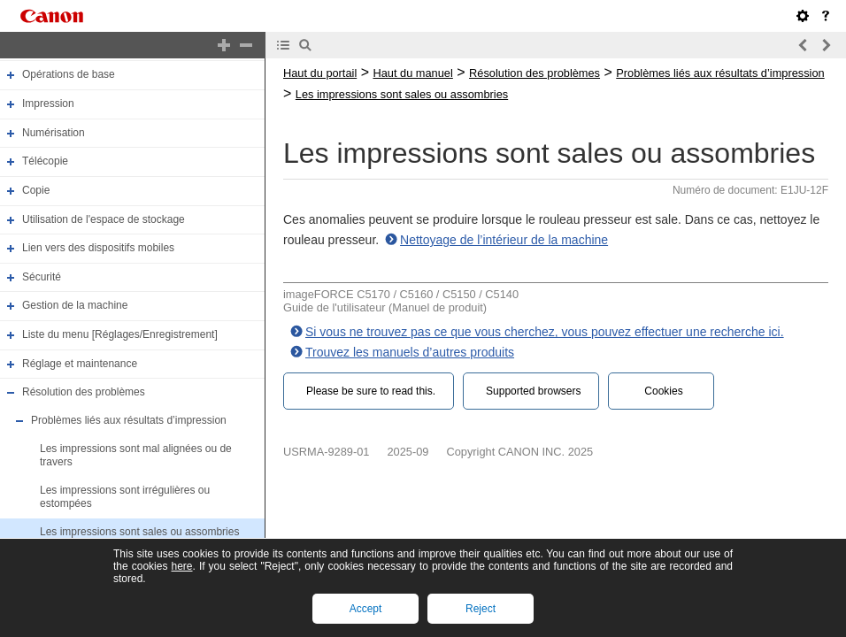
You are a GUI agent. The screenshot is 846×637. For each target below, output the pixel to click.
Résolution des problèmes (83, 392)
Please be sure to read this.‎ (370, 391)
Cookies (663, 391)
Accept (366, 608)
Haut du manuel (412, 73)
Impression (48, 103)
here (181, 566)
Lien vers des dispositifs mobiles (98, 248)
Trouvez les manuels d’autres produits (409, 352)
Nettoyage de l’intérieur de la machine (504, 240)
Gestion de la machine (74, 306)
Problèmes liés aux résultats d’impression (129, 420)
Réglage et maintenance (79, 363)
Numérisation (53, 133)
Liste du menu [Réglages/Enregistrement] (120, 334)
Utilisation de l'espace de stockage (103, 219)
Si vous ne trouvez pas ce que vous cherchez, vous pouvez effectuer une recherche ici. (544, 332)
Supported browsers (533, 391)
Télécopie (45, 161)
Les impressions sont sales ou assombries (139, 532)
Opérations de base (68, 75)
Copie (36, 190)
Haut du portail (320, 73)
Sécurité (41, 277)
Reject (480, 608)
